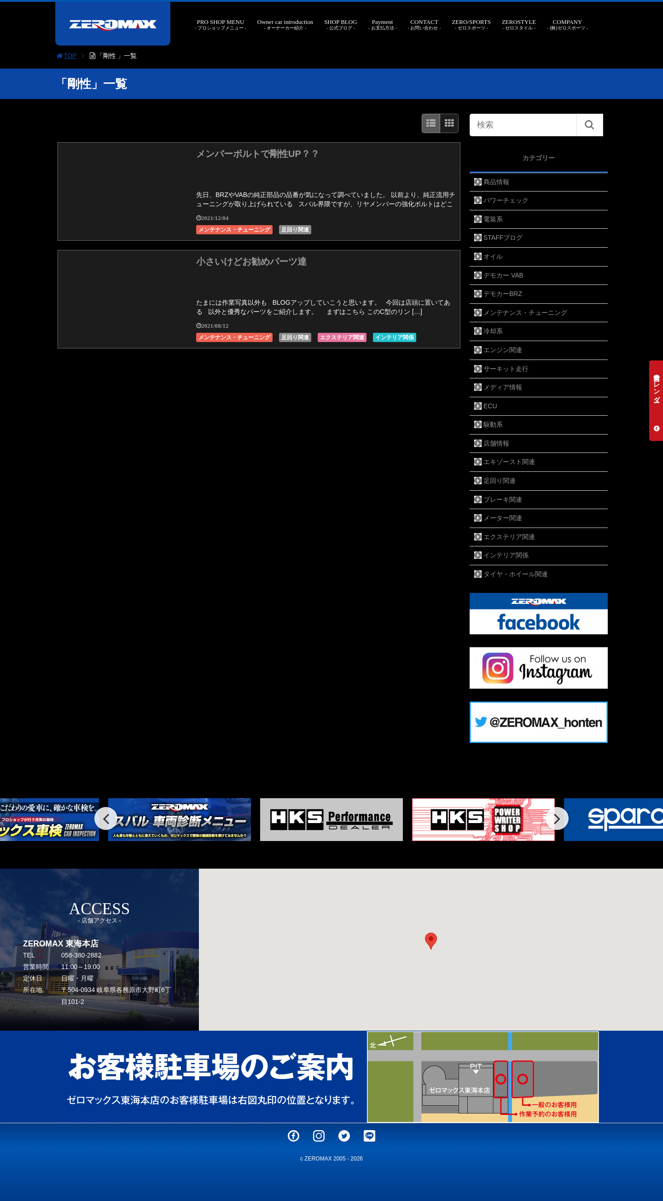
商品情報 (496, 182)
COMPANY (567, 24)
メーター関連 (502, 518)
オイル (493, 256)
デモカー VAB (503, 275)
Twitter (344, 1136)
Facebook (293, 1136)
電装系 (493, 219)
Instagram (319, 1136)
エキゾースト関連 (509, 461)
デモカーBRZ (502, 293)
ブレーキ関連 (502, 499)
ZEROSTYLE (519, 24)
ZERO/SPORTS (471, 24)
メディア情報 (502, 387)
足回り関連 (295, 229)
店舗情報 (496, 443)
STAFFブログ (503, 237)
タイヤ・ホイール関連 (515, 574)
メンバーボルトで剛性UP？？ (258, 154)
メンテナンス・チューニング (234, 229)
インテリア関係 (394, 337)
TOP (66, 55)
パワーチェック (506, 200)
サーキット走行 (506, 368)
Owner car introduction (285, 24)
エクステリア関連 (342, 337)
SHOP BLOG (340, 24)
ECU (490, 406)
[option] (331, 820)
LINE (369, 1136)
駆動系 (493, 424)
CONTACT (424, 24)
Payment (382, 24)
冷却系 (493, 331)
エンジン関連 (502, 350)
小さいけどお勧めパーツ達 (251, 261)
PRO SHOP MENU (220, 24)
